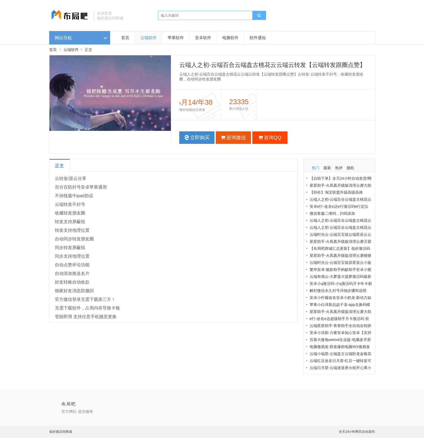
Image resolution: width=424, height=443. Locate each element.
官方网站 (69, 411)
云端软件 (148, 37)
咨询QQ (269, 137)
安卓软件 (203, 37)
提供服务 (85, 411)
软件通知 (258, 37)
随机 (350, 168)
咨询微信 (233, 137)
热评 (339, 168)
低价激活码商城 (60, 432)
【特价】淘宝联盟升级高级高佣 (336, 192)
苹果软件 (176, 37)
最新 (327, 168)
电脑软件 (230, 37)
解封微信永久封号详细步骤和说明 (338, 290)
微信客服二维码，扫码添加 (332, 213)
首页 (125, 37)
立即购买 (197, 137)
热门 (315, 168)
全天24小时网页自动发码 (357, 432)
